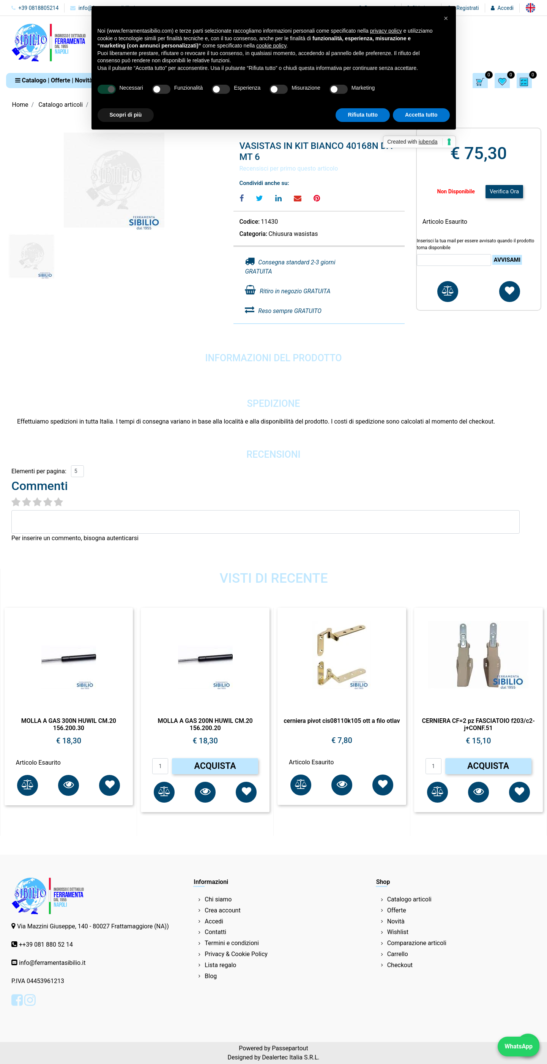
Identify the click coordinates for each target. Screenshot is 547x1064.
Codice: (249, 221)
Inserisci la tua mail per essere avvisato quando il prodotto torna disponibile (475, 244)
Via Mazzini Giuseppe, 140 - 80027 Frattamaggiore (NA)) (93, 926)
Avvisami (507, 259)
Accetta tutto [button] (421, 115)
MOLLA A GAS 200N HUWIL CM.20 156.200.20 (205, 724)
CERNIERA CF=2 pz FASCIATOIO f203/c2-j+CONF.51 (478, 724)
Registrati (467, 8)
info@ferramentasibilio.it (52, 962)
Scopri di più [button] (126, 115)
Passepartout (290, 1048)
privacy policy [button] (386, 31)
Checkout (400, 965)
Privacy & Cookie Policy (236, 954)
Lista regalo (220, 965)
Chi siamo (218, 899)
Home (20, 104)
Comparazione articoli (416, 943)
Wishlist (397, 932)
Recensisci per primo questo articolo (288, 168)
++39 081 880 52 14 (46, 944)
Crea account (222, 910)
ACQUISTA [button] (215, 766)
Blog (211, 976)
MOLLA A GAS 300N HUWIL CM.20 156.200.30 (68, 724)
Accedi (505, 8)
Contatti (215, 932)
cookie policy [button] (271, 46)
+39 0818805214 (34, 8)
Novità (396, 921)
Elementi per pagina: (38, 471)
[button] (54, 80)
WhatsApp (518, 1046)
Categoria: (253, 233)
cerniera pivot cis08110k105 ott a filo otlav (342, 720)
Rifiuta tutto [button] (363, 115)
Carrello (397, 954)
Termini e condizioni (232, 943)
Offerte (396, 910)
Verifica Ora (504, 191)
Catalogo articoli (60, 104)
